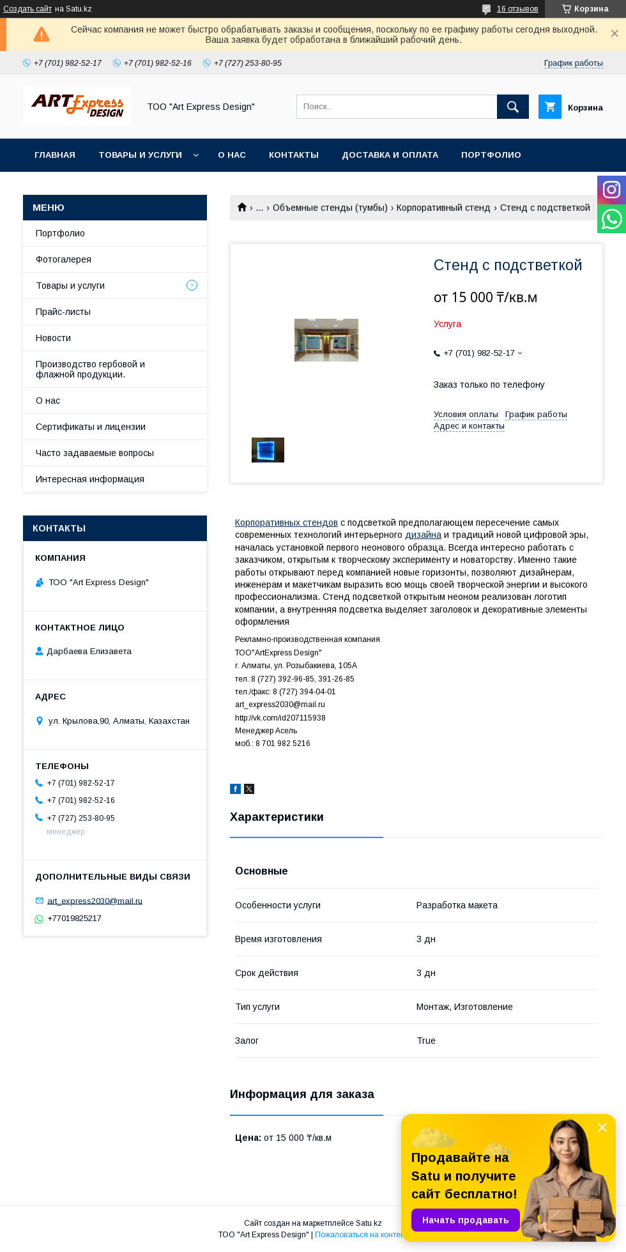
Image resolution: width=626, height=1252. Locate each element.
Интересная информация (90, 479)
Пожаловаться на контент (361, 1234)
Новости (53, 338)
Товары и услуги (140, 155)
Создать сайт (27, 8)
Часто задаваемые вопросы (95, 453)
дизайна (423, 535)
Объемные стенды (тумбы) (330, 207)
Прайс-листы (63, 312)
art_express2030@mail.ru (94, 900)
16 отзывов (517, 8)
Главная (54, 155)
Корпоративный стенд (444, 207)
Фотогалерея (63, 259)
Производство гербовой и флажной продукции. (90, 369)
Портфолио (491, 155)
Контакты (294, 155)
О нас (232, 155)
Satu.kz (369, 1223)
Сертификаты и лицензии (91, 427)
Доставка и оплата (390, 155)
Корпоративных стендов (286, 522)
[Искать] (513, 107)
